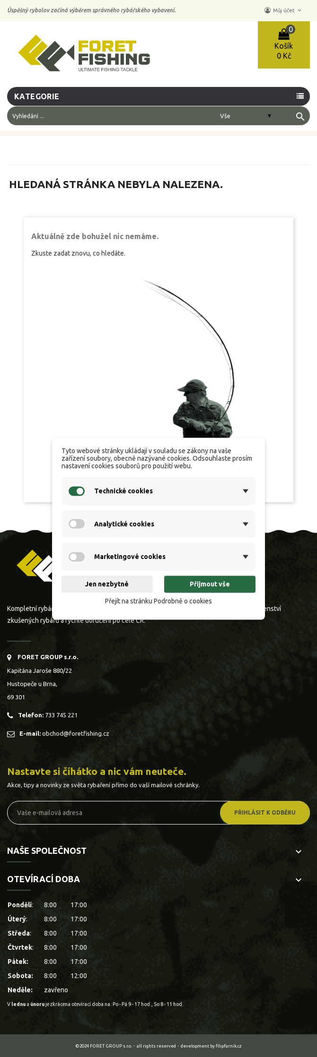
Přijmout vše (210, 584)
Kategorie (37, 96)
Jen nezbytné (107, 584)
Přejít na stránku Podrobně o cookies (158, 601)
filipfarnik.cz (229, 1045)
